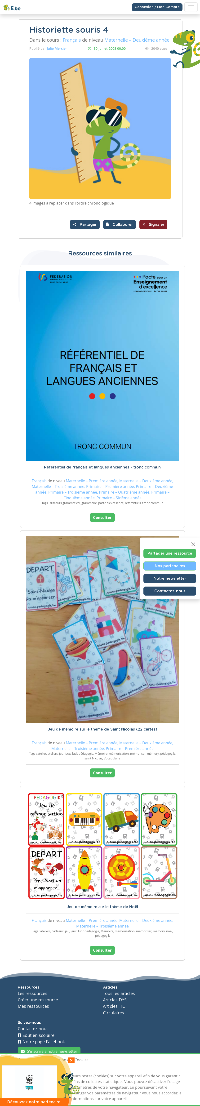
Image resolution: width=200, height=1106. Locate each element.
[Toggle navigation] (191, 7)
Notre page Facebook (41, 1041)
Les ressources (32, 993)
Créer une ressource (38, 1000)
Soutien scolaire (36, 1035)
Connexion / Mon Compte (157, 7)
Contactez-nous (169, 591)
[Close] (193, 544)
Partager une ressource (169, 553)
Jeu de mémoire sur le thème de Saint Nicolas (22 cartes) (102, 729)
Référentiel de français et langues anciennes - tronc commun (102, 467)
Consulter (102, 517)
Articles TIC (114, 1006)
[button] (119, 224)
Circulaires (113, 1013)
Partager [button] (85, 224)
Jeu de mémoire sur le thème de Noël (102, 907)
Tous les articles (119, 993)
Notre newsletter (170, 578)
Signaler (153, 224)
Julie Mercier (57, 48)
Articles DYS (115, 1000)
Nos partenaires (170, 566)
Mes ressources (33, 1006)
